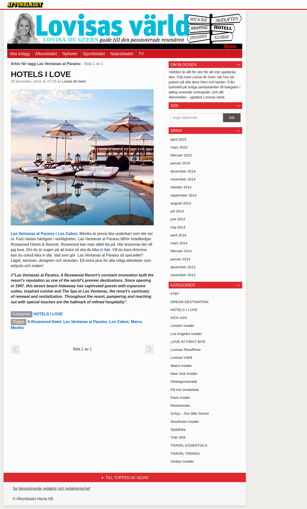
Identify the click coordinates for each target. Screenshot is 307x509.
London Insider (182, 325)
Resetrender (180, 405)
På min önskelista (185, 390)
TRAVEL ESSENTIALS (189, 445)
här (107, 250)
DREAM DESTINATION (189, 302)
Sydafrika (178, 429)
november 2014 (183, 179)
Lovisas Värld (181, 357)
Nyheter (69, 53)
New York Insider (184, 373)
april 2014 (178, 235)
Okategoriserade (184, 381)
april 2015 (178, 139)
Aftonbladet (46, 53)
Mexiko (17, 328)
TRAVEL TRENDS (185, 453)
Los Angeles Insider (186, 334)
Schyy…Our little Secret (190, 413)
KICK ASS (179, 318)
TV (141, 53)
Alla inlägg (20, 53)
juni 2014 (178, 219)
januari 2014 (180, 259)
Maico (136, 322)
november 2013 (183, 275)
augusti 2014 (181, 203)
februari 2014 (181, 251)
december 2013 (183, 267)
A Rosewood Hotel (44, 322)
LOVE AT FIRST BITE (188, 342)
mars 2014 (179, 243)
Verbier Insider (182, 461)
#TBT (175, 294)
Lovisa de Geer (74, 81)
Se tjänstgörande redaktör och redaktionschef (51, 488)
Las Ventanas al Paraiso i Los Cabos (44, 234)
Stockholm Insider (185, 421)
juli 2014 (177, 211)
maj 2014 (178, 227)
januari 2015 (180, 163)
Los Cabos (119, 322)
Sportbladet (94, 53)
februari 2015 (181, 155)
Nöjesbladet (121, 53)
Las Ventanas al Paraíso (85, 322)
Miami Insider (181, 366)
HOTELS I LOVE (41, 74)
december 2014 (183, 171)
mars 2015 (179, 147)
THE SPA (178, 437)
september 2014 (183, 195)
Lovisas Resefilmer (186, 349)
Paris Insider (180, 397)
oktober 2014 (181, 187)
